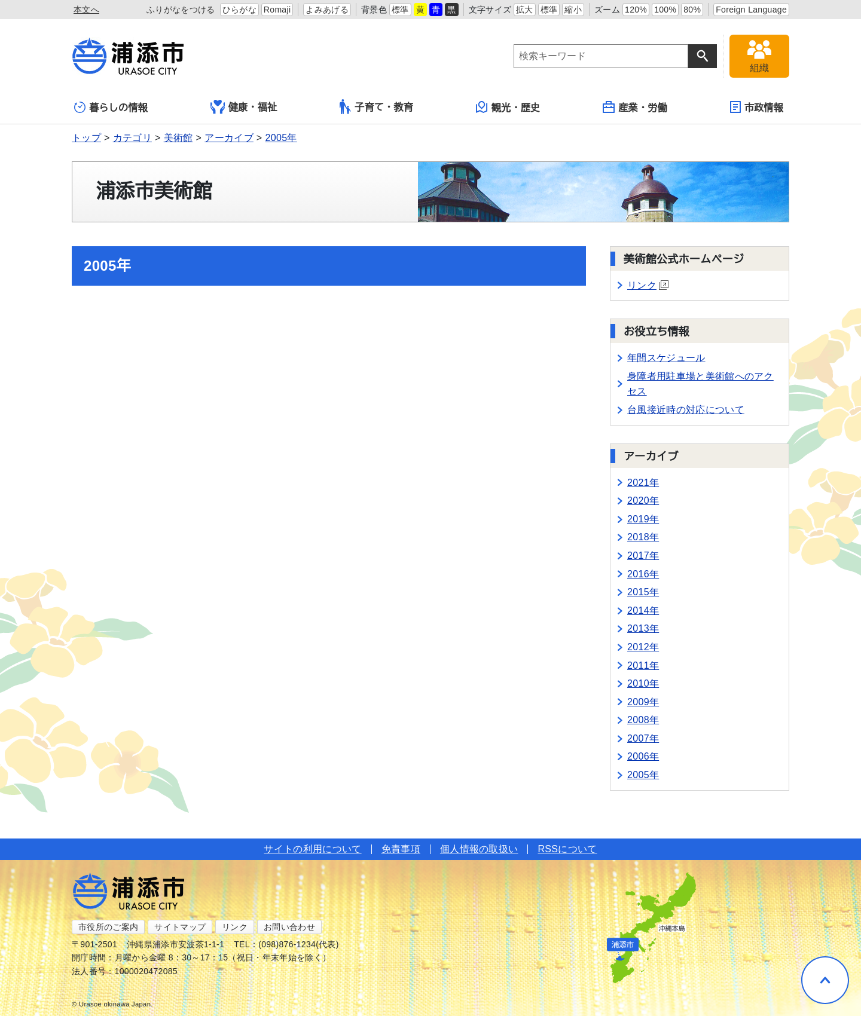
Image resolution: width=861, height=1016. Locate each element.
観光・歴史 (508, 107)
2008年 (643, 720)
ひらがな (239, 9)
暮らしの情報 (111, 107)
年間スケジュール (666, 358)
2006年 (643, 756)
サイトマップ (180, 927)
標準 (400, 9)
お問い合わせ (289, 927)
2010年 (643, 683)
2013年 (643, 628)
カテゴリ (132, 138)
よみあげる (327, 9)
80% (692, 9)
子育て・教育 (376, 106)
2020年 (643, 500)
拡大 (524, 9)
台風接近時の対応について (685, 410)
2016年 (643, 574)
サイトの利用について (312, 849)
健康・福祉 (243, 107)
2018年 (643, 537)
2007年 (643, 738)
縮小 (573, 9)
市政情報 (756, 107)
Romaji (277, 9)
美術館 (178, 138)
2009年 (643, 702)
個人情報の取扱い (479, 849)
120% (636, 9)
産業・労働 (635, 107)
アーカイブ (229, 138)
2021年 (643, 483)
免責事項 (400, 849)
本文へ (86, 9)
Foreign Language (751, 9)
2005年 (281, 138)
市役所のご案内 (108, 927)
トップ (86, 138)
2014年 (643, 610)
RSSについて (567, 849)
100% (665, 9)
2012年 (643, 647)
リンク (647, 285)
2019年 (643, 519)
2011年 (643, 665)
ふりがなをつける (180, 9)
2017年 (643, 555)
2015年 (643, 592)
